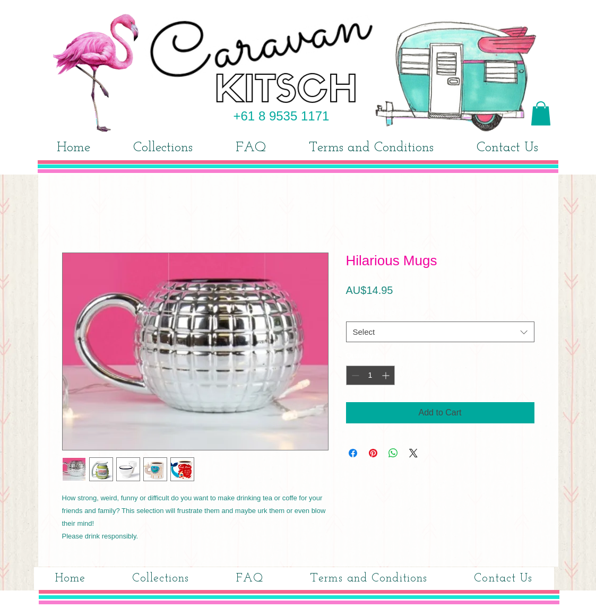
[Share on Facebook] (353, 453)
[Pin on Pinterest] (373, 453)
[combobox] (440, 332)
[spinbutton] (370, 375)
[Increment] (386, 375)
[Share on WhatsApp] (393, 453)
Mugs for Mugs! (374, 312)
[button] (541, 113)
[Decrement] (354, 375)
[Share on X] (413, 453)
